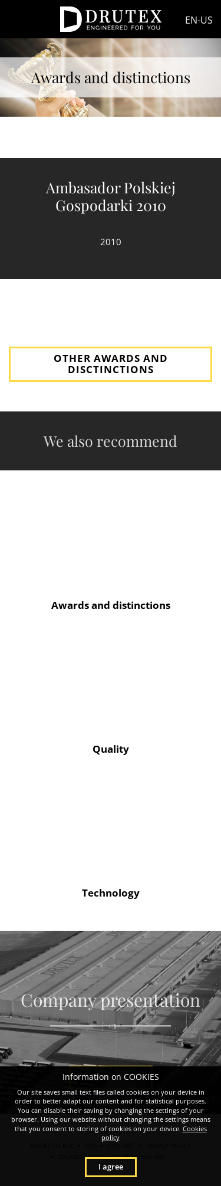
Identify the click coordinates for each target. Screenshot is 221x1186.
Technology (111, 893)
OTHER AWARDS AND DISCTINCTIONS (111, 363)
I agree (110, 1166)
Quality (111, 749)
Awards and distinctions (110, 605)
